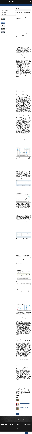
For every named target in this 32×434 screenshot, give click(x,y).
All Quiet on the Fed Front (8, 18)
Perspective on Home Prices (24, 407)
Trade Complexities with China (24, 403)
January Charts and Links (8, 31)
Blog (19, 10)
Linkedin (26, 428)
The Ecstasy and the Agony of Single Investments (9, 25)
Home (17, 10)
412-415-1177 (17, 428)
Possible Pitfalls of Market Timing (9, 28)
